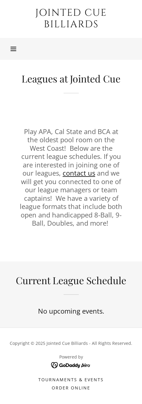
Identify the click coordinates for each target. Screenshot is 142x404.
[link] (71, 19)
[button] (13, 49)
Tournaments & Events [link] (71, 379)
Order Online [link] (71, 388)
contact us (79, 172)
